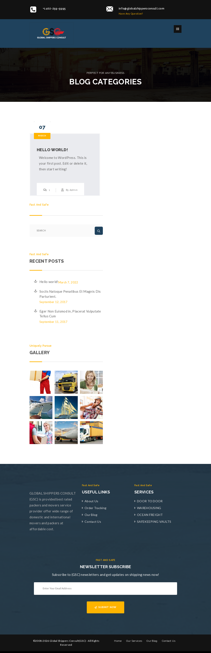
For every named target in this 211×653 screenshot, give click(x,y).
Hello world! (52, 149)
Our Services (134, 640)
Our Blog (91, 515)
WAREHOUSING (149, 508)
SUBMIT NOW (105, 607)
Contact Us (93, 521)
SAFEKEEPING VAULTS (154, 521)
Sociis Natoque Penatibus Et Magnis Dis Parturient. (70, 293)
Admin (74, 190)
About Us (91, 501)
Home (118, 640)
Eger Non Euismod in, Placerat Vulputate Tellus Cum (70, 313)
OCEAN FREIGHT (150, 515)
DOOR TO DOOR (150, 501)
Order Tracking (95, 508)
